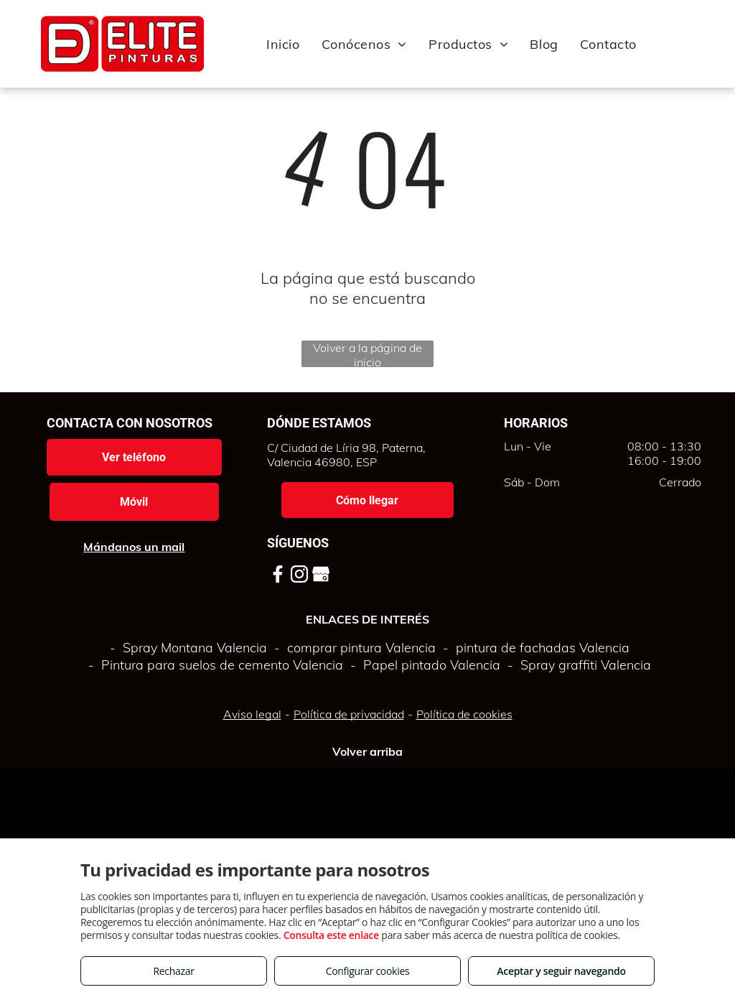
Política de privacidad (349, 714)
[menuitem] (283, 44)
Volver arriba (367, 751)
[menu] (703, 43)
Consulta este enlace (331, 935)
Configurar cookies (368, 971)
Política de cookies (464, 714)
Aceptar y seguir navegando (561, 971)
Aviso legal (252, 714)
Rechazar (173, 971)
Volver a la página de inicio (367, 354)
